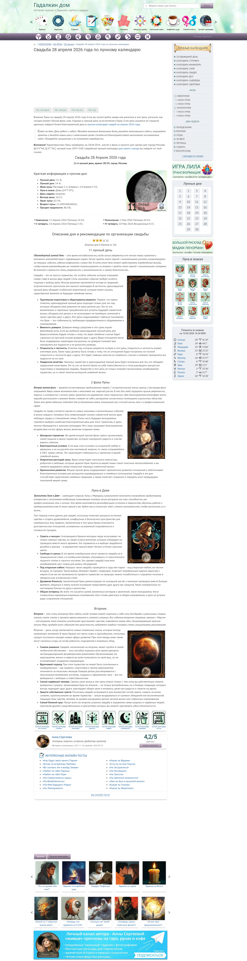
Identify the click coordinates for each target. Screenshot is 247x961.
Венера (181, 350)
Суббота (180, 147)
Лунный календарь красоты (92, 727)
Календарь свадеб (186, 72)
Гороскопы (58, 29)
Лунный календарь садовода (142, 727)
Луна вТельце (192, 276)
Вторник (181, 131)
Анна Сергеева (62, 737)
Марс (180, 354)
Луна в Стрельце (205, 303)
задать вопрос (150, 745)
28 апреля (69, 44)
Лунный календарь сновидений (125, 727)
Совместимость (189, 29)
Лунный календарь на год (159, 727)
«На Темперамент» (53, 788)
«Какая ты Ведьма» (119, 760)
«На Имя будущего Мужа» (57, 784)
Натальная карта (157, 29)
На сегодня (42, 110)
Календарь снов (185, 68)
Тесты (91, 29)
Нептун (181, 368)
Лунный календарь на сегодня (42, 727)
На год (92, 110)
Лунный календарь (205, 29)
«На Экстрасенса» (119, 767)
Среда (179, 135)
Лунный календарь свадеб (109, 727)
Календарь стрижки (187, 60)
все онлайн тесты (100, 795)
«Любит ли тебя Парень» (56, 770)
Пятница (181, 143)
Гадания (42, 29)
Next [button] (215, 20)
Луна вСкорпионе (192, 303)
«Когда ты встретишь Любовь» (59, 763)
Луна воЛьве (192, 290)
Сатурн (181, 361)
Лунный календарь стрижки (59, 727)
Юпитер (182, 357)
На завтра (60, 110)
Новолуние (183, 96)
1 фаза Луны (183, 99)
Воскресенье (183, 150)
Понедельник (184, 127)
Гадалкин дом (52, 5)
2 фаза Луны (183, 103)
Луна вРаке (179, 290)
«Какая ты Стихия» (119, 784)
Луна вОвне (179, 276)
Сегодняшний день (187, 56)
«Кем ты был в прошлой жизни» (127, 781)
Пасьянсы (124, 29)
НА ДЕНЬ (57, 44)
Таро (107, 29)
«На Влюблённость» (54, 781)
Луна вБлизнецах (205, 276)
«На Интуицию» (118, 770)
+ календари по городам (192, 156)
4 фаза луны (183, 115)
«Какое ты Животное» (121, 788)
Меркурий (183, 347)
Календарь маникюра (188, 64)
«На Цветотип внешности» (123, 777)
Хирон (181, 375)
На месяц (77, 110)
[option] (42, 24)
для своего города (129, 148)
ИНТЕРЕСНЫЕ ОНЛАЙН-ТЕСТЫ (66, 755)
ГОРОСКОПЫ (44, 44)
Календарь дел (184, 76)
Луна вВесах (179, 303)
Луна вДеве (205, 290)
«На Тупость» (116, 774)
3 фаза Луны (183, 111)
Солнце (181, 339)
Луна (180, 343)
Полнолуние (184, 107)
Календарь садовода (188, 80)
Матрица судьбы (140, 29)
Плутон (181, 372)
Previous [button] (31, 20)
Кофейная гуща (173, 29)
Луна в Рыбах (205, 317)
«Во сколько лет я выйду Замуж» (61, 767)
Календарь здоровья (188, 84)
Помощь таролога (202, 36)
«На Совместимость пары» (57, 777)
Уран (180, 365)
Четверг (180, 139)
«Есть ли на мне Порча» (122, 763)
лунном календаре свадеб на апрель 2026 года (113, 124)
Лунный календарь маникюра (75, 727)
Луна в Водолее (192, 317)
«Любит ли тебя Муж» (55, 774)
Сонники (74, 29)
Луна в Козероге (179, 317)
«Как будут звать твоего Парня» (60, 760)
